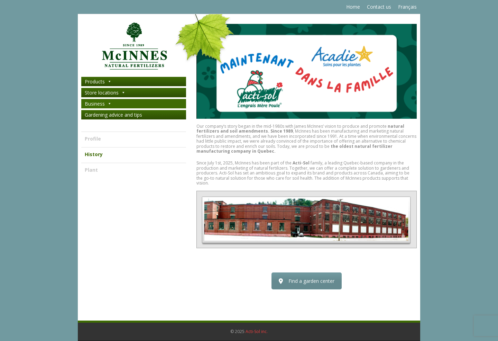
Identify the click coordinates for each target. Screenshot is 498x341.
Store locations (105, 92)
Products (98, 81)
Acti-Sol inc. (257, 331)
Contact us (379, 6)
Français (407, 6)
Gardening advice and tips (113, 114)
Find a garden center (306, 281)
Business (98, 103)
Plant (91, 170)
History (94, 154)
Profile (93, 138)
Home (353, 6)
